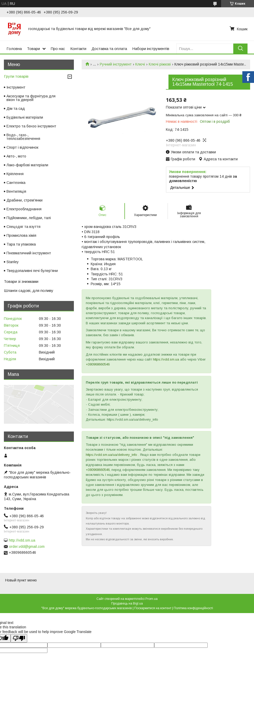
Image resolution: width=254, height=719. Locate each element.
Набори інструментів (150, 48)
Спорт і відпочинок (22, 147)
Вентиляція (16, 191)
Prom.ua (151, 599)
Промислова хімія (21, 235)
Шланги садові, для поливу (28, 290)
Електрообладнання (23, 209)
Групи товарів (16, 76)
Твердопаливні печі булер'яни (32, 271)
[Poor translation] (19, 638)
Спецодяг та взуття (23, 227)
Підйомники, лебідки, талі (28, 218)
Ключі (140, 64)
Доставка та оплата (109, 48)
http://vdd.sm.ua (22, 540)
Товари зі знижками (21, 281)
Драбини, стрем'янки (24, 200)
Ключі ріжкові (160, 64)
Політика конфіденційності (193, 608)
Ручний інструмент (116, 64)
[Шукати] (240, 49)
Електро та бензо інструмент (31, 126)
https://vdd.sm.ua (166, 359)
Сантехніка (15, 183)
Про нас (58, 48)
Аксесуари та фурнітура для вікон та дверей (30, 98)
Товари (33, 48)
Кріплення (15, 174)
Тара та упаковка (21, 244)
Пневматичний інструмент (28, 253)
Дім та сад (15, 108)
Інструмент (15, 87)
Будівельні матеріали (24, 117)
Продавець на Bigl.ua (127, 603)
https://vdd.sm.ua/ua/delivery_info (111, 455)
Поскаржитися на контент (152, 608)
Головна (14, 48)
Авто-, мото (16, 156)
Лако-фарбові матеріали (27, 165)
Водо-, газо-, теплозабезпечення (23, 137)
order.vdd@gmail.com (27, 546)
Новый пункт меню (21, 580)
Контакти (78, 48)
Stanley (12, 262)
